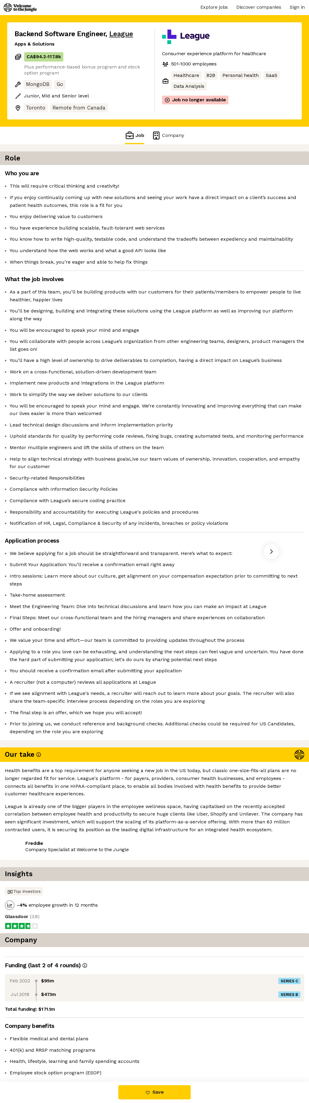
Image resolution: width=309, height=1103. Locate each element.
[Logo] (20, 7)
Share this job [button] (31, 1056)
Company (167, 135)
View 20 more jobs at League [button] (91, 1056)
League (121, 34)
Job (134, 135)
